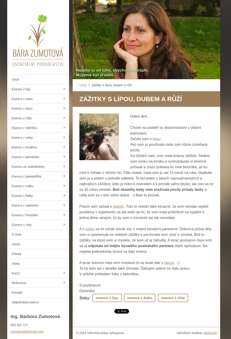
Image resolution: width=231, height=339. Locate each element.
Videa (16, 263)
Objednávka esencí (25, 302)
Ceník (16, 244)
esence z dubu (139, 298)
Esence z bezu (22, 108)
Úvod (15, 79)
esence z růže (173, 298)
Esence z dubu (22, 99)
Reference (19, 283)
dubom (118, 206)
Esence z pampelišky (27, 176)
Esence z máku (22, 186)
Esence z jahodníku (25, 157)
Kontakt (17, 292)
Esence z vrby (22, 225)
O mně (16, 234)
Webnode (210, 333)
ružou (90, 229)
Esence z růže (22, 118)
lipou (156, 139)
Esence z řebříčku (24, 128)
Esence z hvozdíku (25, 215)
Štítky (84, 298)
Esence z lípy (21, 89)
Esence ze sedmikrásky (28, 166)
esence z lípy (107, 298)
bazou (169, 263)
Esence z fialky (22, 196)
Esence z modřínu (24, 147)
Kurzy (16, 273)
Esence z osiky (22, 137)
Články (16, 254)
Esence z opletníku (25, 205)
